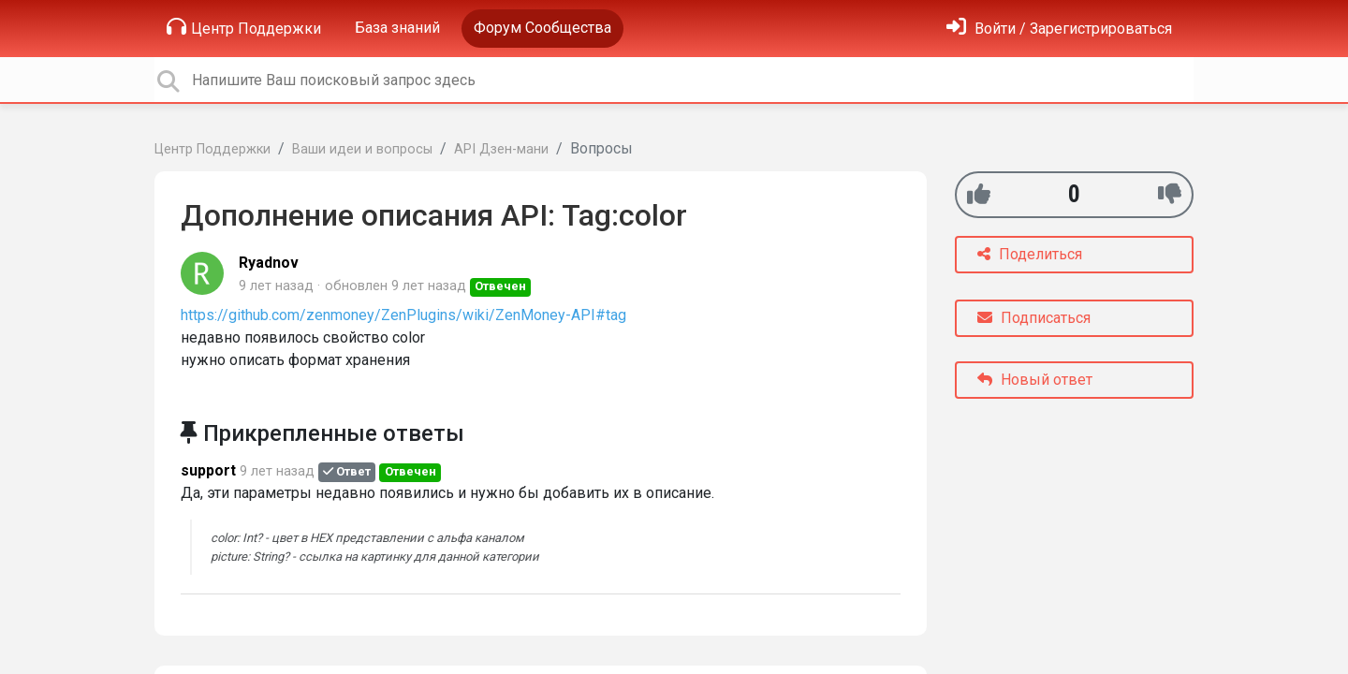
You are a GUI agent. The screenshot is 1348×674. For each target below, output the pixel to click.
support (208, 470)
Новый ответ (1034, 379)
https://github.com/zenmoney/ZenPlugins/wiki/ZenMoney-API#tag (403, 315)
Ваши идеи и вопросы (362, 149)
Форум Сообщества (542, 28)
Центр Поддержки (244, 27)
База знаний (397, 28)
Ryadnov (269, 262)
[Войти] (1059, 28)
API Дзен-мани (501, 149)
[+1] (978, 194)
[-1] (1169, 194)
